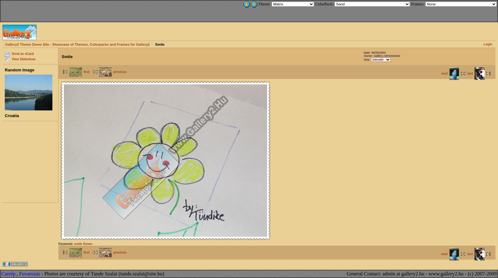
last (476, 73)
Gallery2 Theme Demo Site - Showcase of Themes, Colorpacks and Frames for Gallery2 (77, 44)
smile (78, 244)
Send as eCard (23, 54)
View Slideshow (24, 59)
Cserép (8, 273)
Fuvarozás (29, 273)
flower (87, 244)
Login (488, 44)
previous (113, 72)
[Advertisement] (43, 10)
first (79, 72)
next (450, 73)
